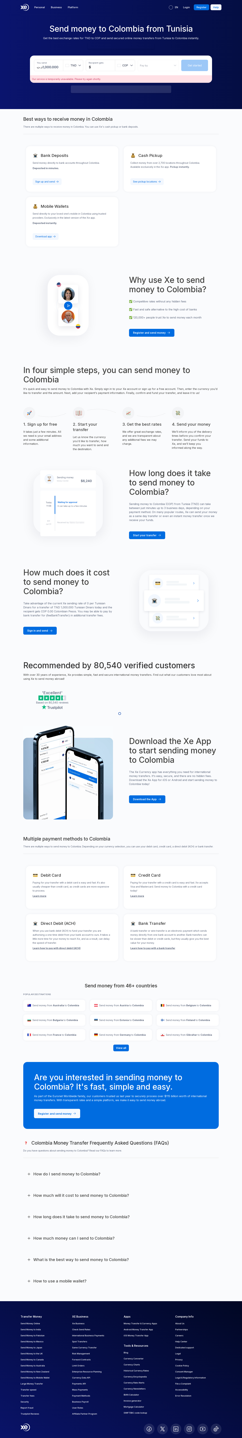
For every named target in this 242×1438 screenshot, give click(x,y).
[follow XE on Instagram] (189, 1429)
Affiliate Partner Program (84, 1414)
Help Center (181, 1341)
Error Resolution (183, 1396)
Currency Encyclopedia (135, 1376)
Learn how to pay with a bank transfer (152, 948)
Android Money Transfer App (138, 1329)
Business (56, 7)
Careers (179, 1335)
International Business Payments (88, 1335)
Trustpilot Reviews (30, 1414)
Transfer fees (27, 1396)
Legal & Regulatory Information (190, 1377)
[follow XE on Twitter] (162, 1429)
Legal (178, 1353)
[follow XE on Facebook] (149, 1429)
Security (25, 1402)
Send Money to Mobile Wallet (35, 1377)
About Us (179, 1323)
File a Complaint (183, 1383)
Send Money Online (30, 1323)
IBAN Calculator (131, 1395)
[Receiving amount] (92, 67)
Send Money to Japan (31, 1347)
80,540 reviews (58, 702)
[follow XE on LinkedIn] (176, 1429)
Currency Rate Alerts (134, 1382)
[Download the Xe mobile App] (147, 799)
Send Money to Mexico (32, 1341)
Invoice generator (132, 1401)
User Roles (77, 1408)
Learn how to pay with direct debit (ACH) (56, 948)
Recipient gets (96, 62)
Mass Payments (80, 1389)
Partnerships (181, 1329)
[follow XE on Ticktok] (216, 1429)
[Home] (25, 7)
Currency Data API (81, 1377)
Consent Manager (184, 1371)
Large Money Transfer (32, 1383)
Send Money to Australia (33, 1365)
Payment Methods (81, 1396)
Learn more (39, 896)
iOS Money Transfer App (136, 1335)
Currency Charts (132, 1364)
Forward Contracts (81, 1359)
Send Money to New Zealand (35, 1371)
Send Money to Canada (32, 1359)
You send (42, 62)
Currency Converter (134, 1358)
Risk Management (81, 1353)
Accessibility (181, 1389)
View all (121, 1048)
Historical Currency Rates (136, 1370)
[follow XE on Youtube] (202, 1429)
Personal (39, 7)
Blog (126, 1352)
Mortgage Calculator (134, 1407)
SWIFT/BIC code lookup (135, 1413)
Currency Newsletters (135, 1388)
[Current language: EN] (173, 7)
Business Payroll (80, 1402)
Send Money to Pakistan (33, 1335)
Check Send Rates (81, 1329)
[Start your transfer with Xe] (147, 535)
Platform (73, 7)
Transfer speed (28, 1389)
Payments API (79, 1383)
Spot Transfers (79, 1341)
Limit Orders (78, 1365)
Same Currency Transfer (84, 1347)
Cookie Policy (182, 1365)
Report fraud (27, 1408)
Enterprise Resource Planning (87, 1371)
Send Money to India (31, 1329)
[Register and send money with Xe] (151, 333)
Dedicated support (184, 1347)
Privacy (179, 1359)
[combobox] (73, 65)
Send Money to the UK (32, 1353)
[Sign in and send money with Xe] (40, 631)
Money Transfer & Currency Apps (140, 1323)
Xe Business (78, 1323)
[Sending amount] (51, 67)
